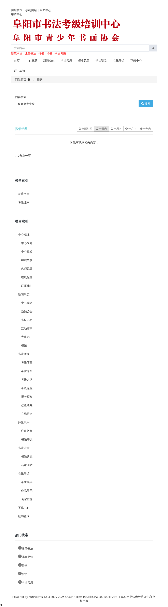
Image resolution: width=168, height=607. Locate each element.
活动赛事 (26, 328)
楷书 (49, 53)
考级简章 (26, 362)
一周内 (116, 128)
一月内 (130, 128)
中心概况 (31, 60)
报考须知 (26, 396)
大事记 (25, 337)
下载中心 (136, 60)
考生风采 (26, 482)
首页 (17, 60)
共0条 (18, 155)
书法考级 (60, 53)
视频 (24, 345)
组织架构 (26, 260)
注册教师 (26, 431)
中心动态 (26, 303)
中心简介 (26, 243)
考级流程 (26, 388)
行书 (41, 53)
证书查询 (19, 71)
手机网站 (31, 10)
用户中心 (45, 10)
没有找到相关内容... (85, 142)
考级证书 (23, 202)
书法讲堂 (101, 60)
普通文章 (23, 194)
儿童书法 (30, 53)
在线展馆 (118, 60)
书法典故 (26, 456)
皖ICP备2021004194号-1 (104, 597)
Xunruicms (36, 597)
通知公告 (26, 311)
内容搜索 (20, 97)
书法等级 (26, 439)
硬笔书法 (16, 53)
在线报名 (26, 277)
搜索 (145, 103)
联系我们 (26, 286)
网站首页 (16, 10)
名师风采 (26, 269)
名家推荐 (26, 499)
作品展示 (26, 490)
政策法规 (26, 405)
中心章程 (26, 251)
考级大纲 (26, 379)
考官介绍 (26, 371)
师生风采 (83, 60)
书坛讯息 (26, 320)
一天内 (101, 128)
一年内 (145, 128)
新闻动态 (49, 60)
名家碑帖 (26, 465)
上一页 (26, 155)
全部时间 (85, 128)
